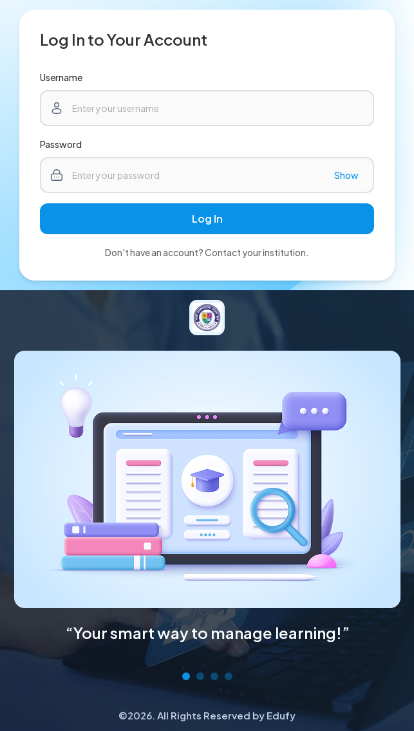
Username (61, 77)
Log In (207, 218)
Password (61, 144)
